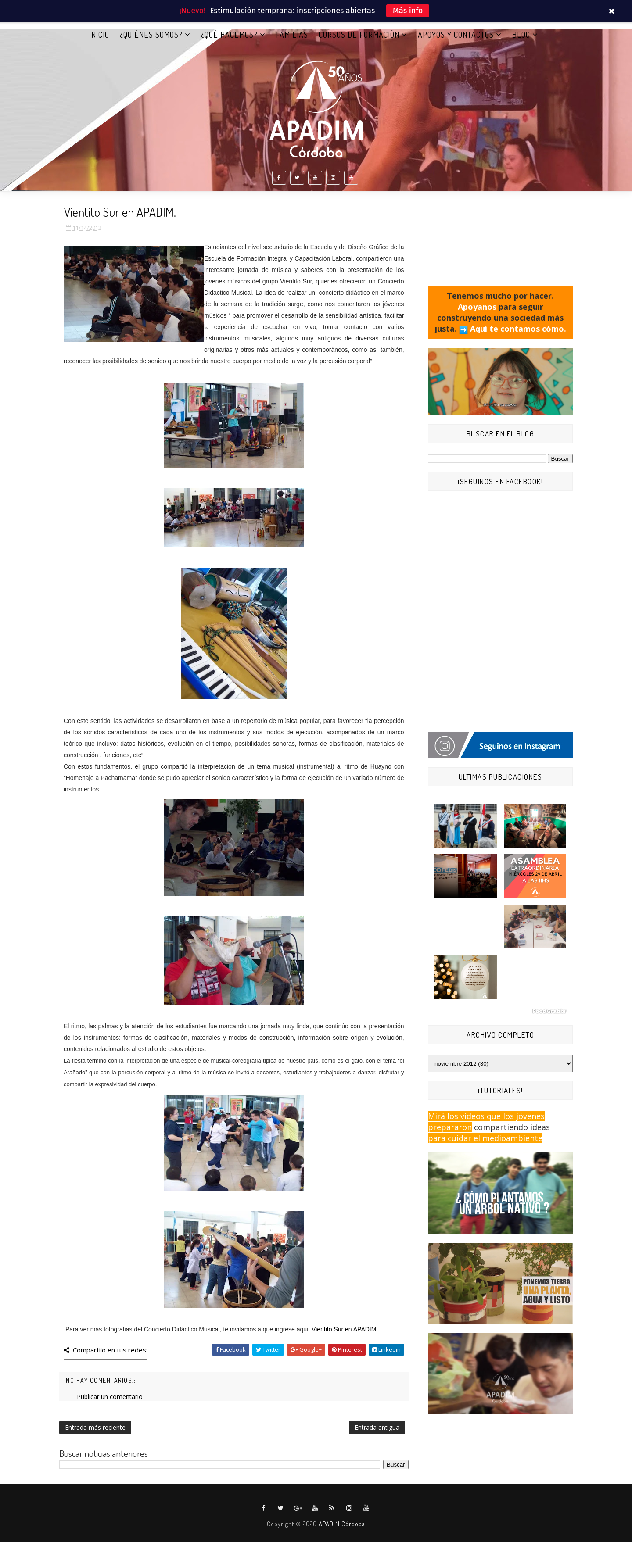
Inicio (99, 34)
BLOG (521, 34)
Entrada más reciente (95, 1428)
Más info (408, 10)
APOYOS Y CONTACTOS (456, 34)
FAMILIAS (292, 34)
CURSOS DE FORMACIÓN (359, 34)
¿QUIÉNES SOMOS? (151, 34)
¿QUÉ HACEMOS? (229, 34)
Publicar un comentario (110, 1397)
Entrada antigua (377, 1428)
